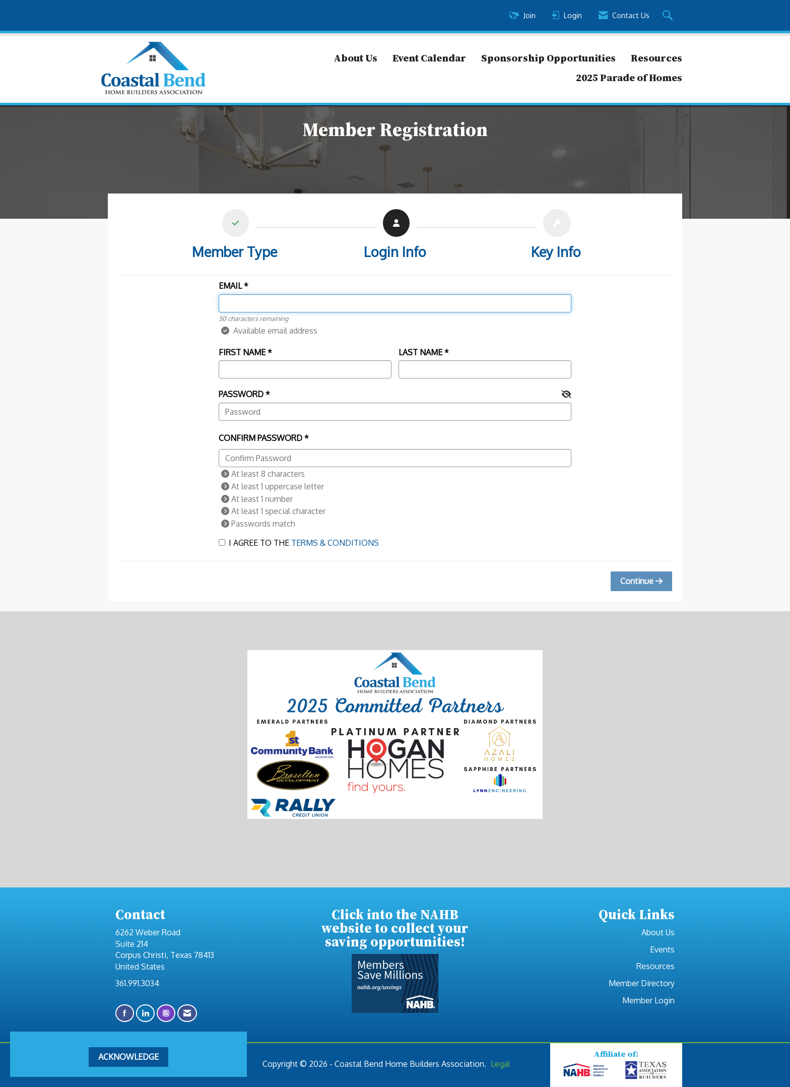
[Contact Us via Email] (187, 1013)
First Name (242, 352)
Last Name (420, 352)
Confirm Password (260, 438)
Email (230, 286)
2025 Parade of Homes (629, 78)
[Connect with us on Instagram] (166, 1013)
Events (662, 949)
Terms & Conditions (335, 543)
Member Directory (642, 983)
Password (241, 394)
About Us (355, 58)
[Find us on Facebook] (124, 1013)
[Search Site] (669, 16)
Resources (656, 58)
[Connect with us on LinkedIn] (145, 1013)
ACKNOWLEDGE (128, 1057)
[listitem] (234, 236)
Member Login (648, 1000)
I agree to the (299, 543)
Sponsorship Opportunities (548, 58)
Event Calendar (429, 58)
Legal (500, 1064)
